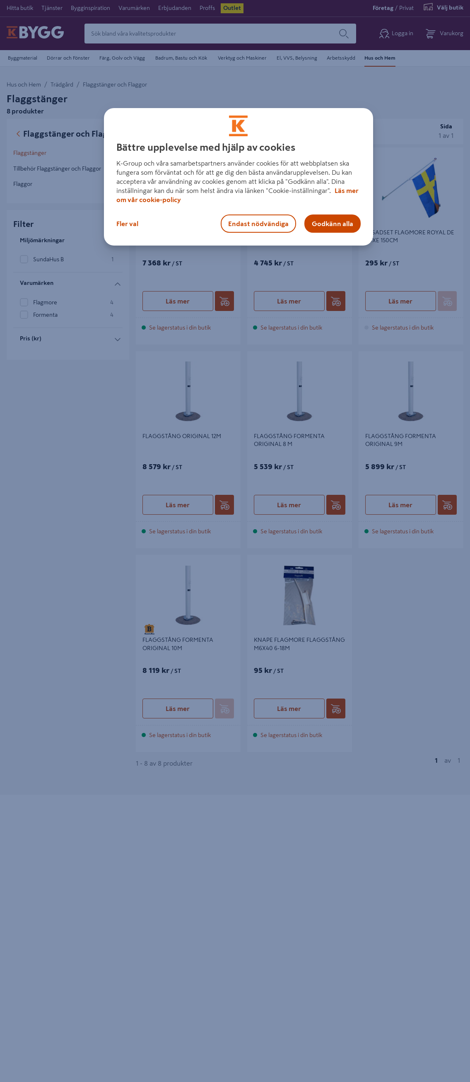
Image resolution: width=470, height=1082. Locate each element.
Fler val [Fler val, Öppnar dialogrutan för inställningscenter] (127, 223)
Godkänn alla (332, 223)
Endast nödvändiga (258, 223)
